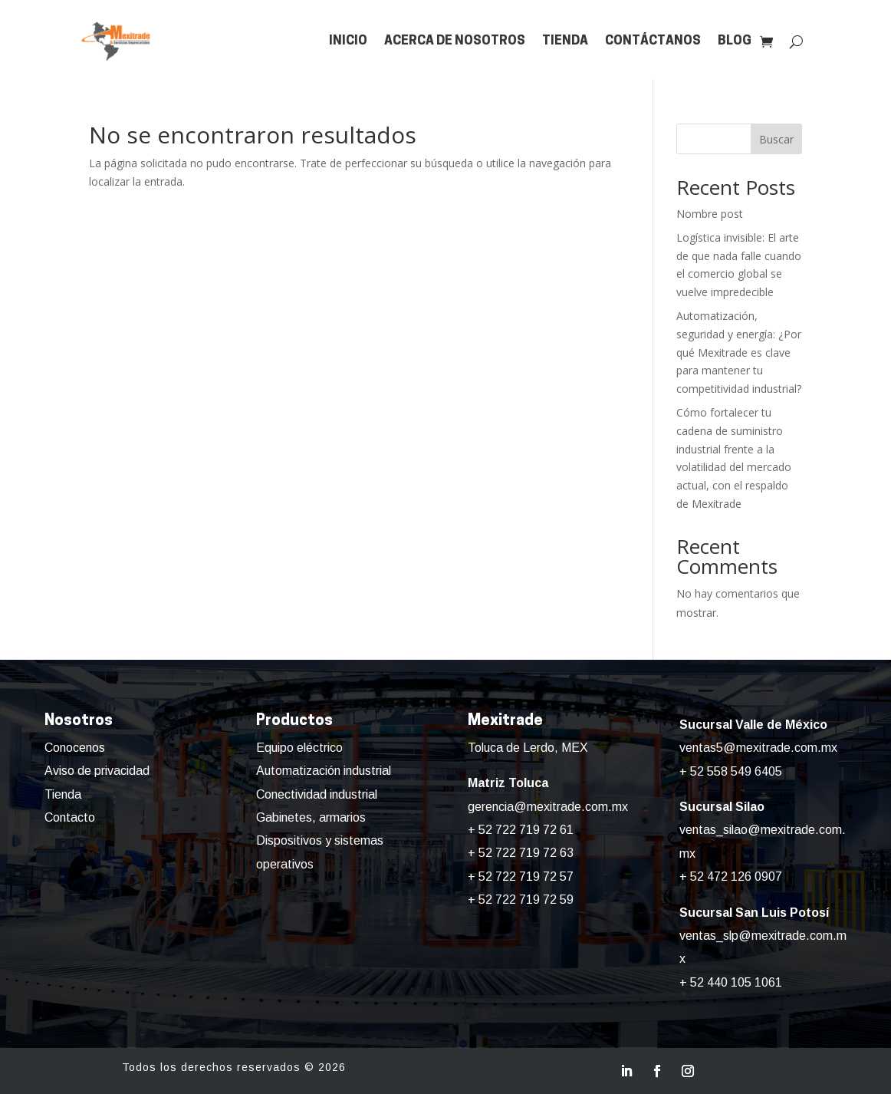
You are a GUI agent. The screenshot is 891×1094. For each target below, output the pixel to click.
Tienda (565, 41)
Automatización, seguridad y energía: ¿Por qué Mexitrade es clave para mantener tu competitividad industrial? (738, 352)
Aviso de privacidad (97, 770)
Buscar (776, 139)
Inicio (348, 41)
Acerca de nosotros (454, 41)
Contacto (69, 817)
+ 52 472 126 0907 (730, 876)
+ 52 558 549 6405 (730, 771)
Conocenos (74, 747)
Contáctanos (653, 41)
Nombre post (709, 213)
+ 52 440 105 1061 (730, 982)
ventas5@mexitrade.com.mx (758, 747)
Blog (734, 41)
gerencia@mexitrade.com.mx (548, 806)
